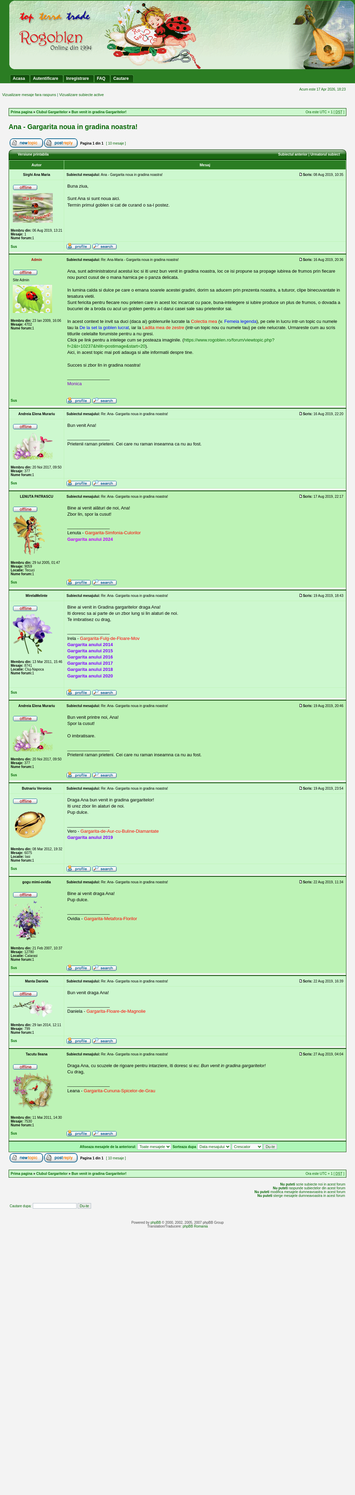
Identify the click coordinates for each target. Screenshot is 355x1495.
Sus (14, 247)
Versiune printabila (33, 154)
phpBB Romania (195, 1226)
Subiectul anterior (292, 154)
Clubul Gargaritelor (52, 112)
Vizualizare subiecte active (81, 95)
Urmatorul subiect (325, 154)
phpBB (155, 1222)
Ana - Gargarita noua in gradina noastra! (73, 126)
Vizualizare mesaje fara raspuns (29, 95)
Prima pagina (21, 112)
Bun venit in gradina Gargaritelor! (98, 112)
